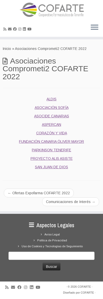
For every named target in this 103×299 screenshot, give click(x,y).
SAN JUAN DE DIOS (51, 167)
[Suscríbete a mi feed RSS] (5, 29)
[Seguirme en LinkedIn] (25, 29)
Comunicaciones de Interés (70, 202)
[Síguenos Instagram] (20, 29)
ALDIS (51, 99)
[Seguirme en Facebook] (15, 29)
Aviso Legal (52, 234)
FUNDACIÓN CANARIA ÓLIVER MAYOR (51, 141)
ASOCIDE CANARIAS (51, 116)
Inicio (7, 49)
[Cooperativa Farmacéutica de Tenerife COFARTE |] (51, 10)
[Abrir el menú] (94, 27)
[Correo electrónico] (10, 29)
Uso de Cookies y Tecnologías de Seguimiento (52, 246)
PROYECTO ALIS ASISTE (52, 158)
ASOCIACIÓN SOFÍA (52, 107)
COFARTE (84, 286)
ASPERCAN (51, 124)
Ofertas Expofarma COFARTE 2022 (39, 193)
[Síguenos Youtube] (30, 29)
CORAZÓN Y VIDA (51, 133)
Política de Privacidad (52, 240)
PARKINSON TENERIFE (51, 150)
